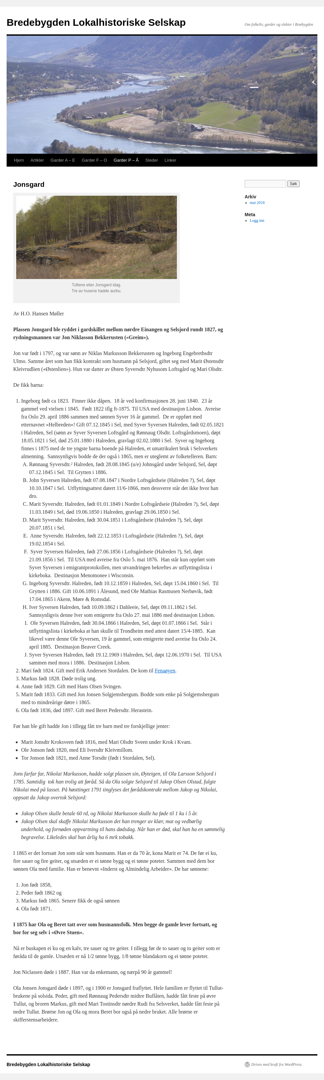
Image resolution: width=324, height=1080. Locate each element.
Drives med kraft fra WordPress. (277, 1064)
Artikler (37, 160)
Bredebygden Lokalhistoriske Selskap (96, 22)
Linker (170, 160)
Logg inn (257, 220)
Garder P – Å (126, 160)
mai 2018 (257, 202)
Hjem (19, 160)
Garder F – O (94, 160)
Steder (151, 160)
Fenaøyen (165, 670)
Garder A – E (63, 160)
